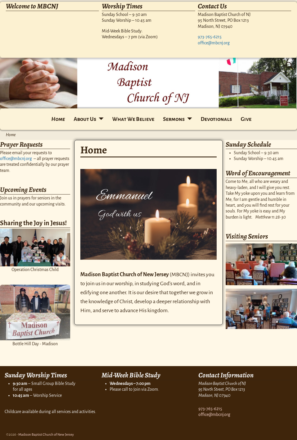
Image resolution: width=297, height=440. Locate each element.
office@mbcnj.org (214, 43)
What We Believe (133, 119)
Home (58, 119)
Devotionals (216, 119)
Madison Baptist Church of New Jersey (46, 435)
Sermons (174, 119)
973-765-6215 (210, 36)
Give (246, 119)
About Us (85, 119)
